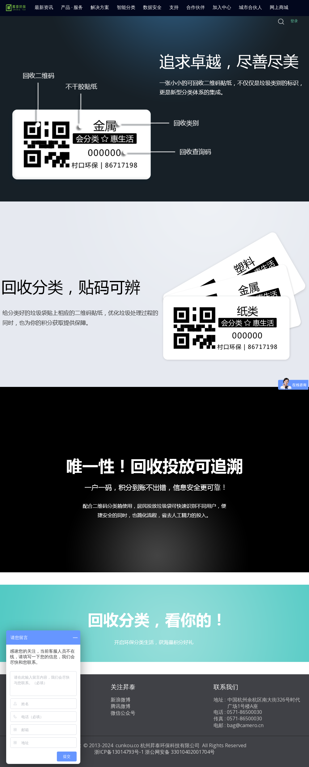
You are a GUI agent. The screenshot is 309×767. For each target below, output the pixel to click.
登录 (294, 20)
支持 (174, 7)
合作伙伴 (195, 7)
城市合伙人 (250, 7)
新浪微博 (120, 699)
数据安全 (152, 7)
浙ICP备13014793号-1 (119, 751)
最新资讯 (44, 7)
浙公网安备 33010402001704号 (180, 751)
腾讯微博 (120, 706)
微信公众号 (123, 713)
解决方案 (100, 7)
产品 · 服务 (72, 7)
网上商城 (279, 7)
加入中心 (222, 7)
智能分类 (126, 7)
